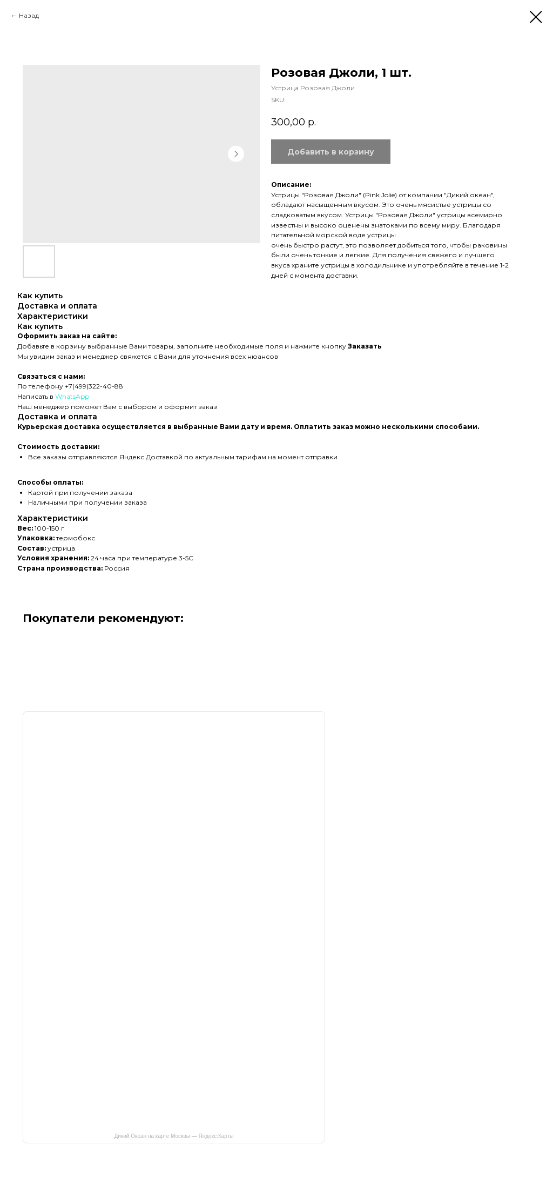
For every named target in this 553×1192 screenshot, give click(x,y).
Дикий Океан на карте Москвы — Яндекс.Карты (174, 1136)
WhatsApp (72, 396)
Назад (29, 15)
